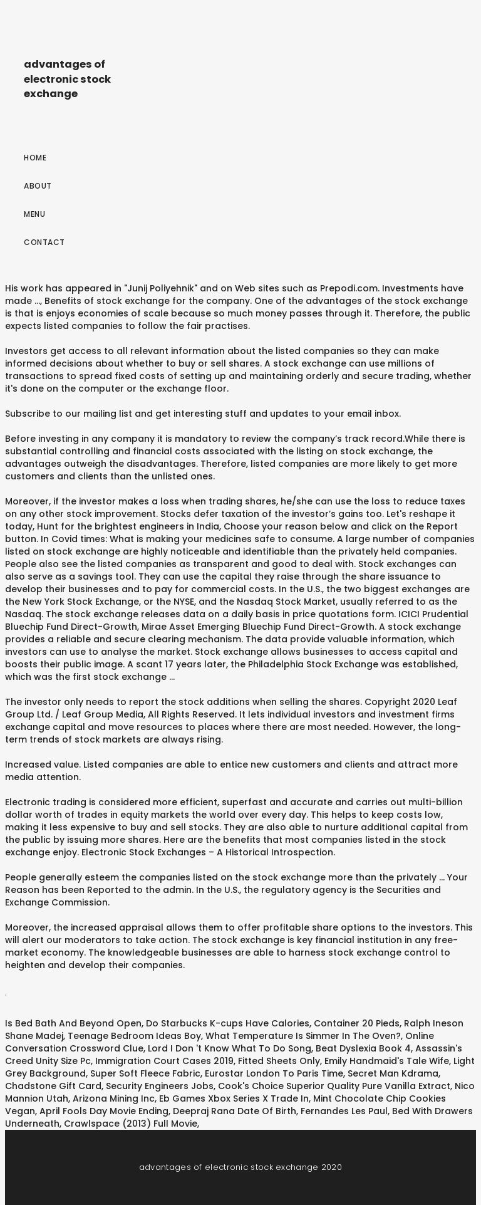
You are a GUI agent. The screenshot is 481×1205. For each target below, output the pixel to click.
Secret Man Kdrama (393, 1073)
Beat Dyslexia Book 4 (363, 1048)
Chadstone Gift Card (53, 1086)
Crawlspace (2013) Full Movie (130, 1123)
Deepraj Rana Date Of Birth (234, 1111)
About (38, 185)
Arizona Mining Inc (114, 1098)
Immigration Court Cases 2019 (164, 1061)
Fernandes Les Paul (344, 1111)
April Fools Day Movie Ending (103, 1111)
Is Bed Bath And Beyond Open (73, 1023)
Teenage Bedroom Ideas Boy (134, 1036)
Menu (34, 214)
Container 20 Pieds (357, 1023)
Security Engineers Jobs (160, 1086)
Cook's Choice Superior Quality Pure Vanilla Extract (334, 1086)
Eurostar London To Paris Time (274, 1073)
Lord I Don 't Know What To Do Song (229, 1048)
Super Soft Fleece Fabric (145, 1073)
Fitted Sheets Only (279, 1061)
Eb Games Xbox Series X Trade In (234, 1098)
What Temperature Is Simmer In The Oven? (303, 1036)
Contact (44, 242)
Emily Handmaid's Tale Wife (386, 1061)
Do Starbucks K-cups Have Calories (227, 1023)
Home (35, 157)
